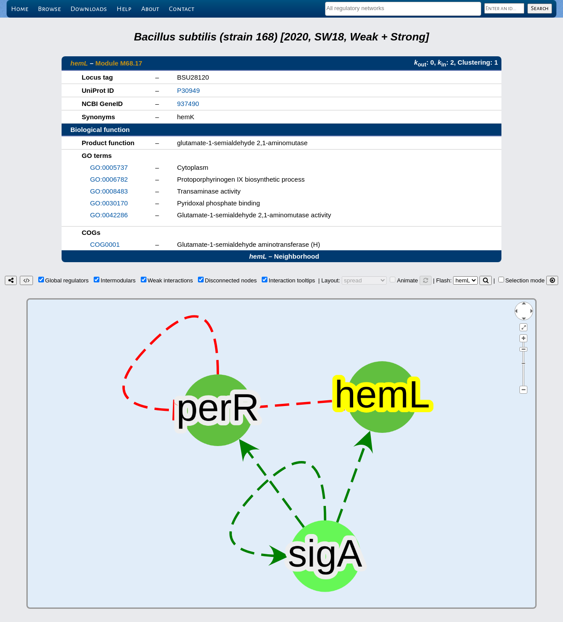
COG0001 (105, 244)
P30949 (188, 90)
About (150, 8)
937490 (188, 103)
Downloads (88, 8)
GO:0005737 (109, 167)
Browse (49, 8)
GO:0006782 (109, 179)
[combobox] (403, 9)
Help (124, 8)
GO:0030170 (109, 203)
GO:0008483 (109, 191)
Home (19, 8)
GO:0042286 (109, 215)
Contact (181, 8)
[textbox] (403, 8)
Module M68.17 (119, 63)
